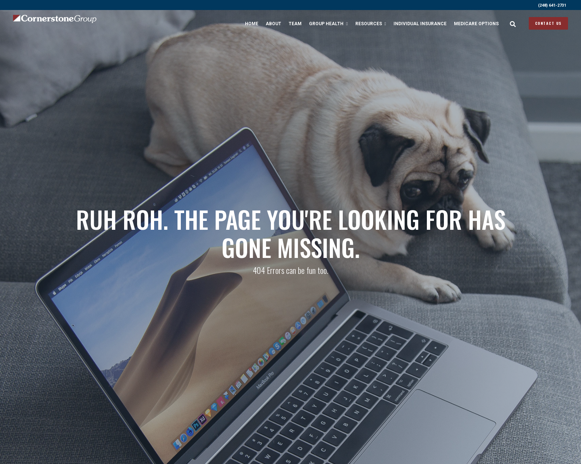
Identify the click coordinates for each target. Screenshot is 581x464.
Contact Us (548, 23)
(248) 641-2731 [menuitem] (552, 5)
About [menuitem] (273, 23)
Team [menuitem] (295, 23)
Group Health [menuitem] (326, 23)
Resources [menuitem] (368, 23)
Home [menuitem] (251, 23)
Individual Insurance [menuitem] (420, 23)
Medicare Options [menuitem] (476, 23)
